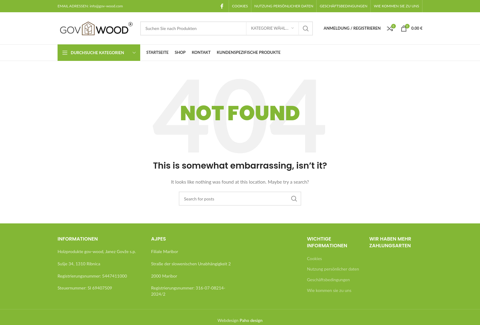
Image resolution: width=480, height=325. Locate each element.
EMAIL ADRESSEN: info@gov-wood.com (90, 6)
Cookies (314, 258)
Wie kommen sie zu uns (329, 290)
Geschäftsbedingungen (328, 279)
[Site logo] (96, 27)
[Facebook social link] (222, 6)
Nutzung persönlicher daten (333, 268)
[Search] (226, 28)
